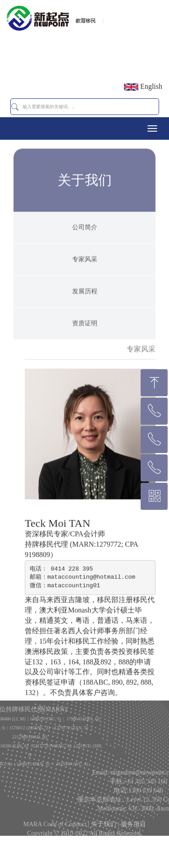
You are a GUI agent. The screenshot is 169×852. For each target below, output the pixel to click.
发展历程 (84, 303)
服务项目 (133, 827)
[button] (14, 106)
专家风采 (84, 271)
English (143, 86)
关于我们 (103, 827)
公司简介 (84, 239)
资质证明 (84, 335)
